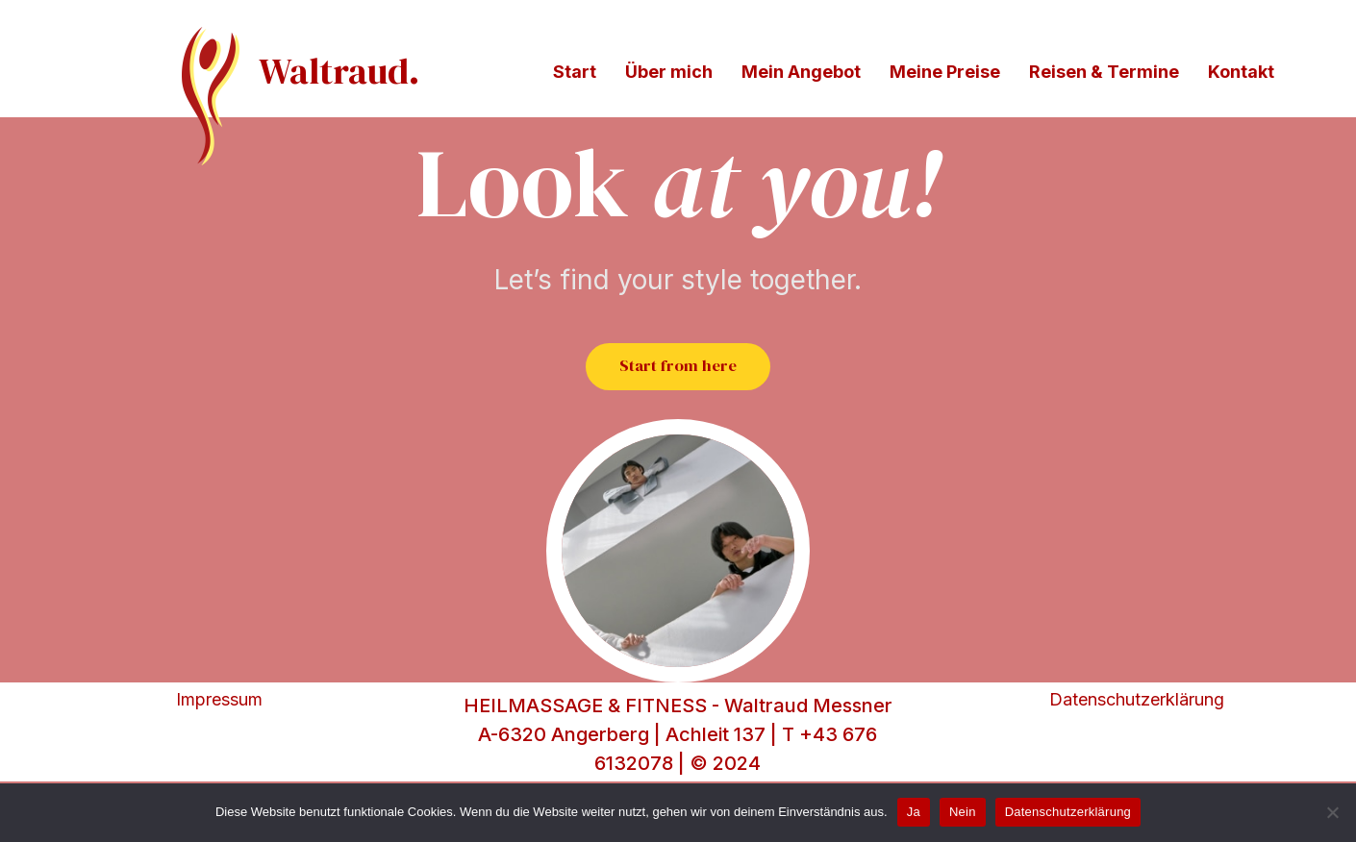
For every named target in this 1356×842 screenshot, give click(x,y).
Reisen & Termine (1104, 72)
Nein (962, 812)
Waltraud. (339, 71)
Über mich (669, 72)
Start (574, 72)
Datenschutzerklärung (1136, 750)
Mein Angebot (801, 72)
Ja (913, 812)
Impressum (219, 750)
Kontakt (1241, 72)
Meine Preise (945, 72)
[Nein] (1332, 812)
